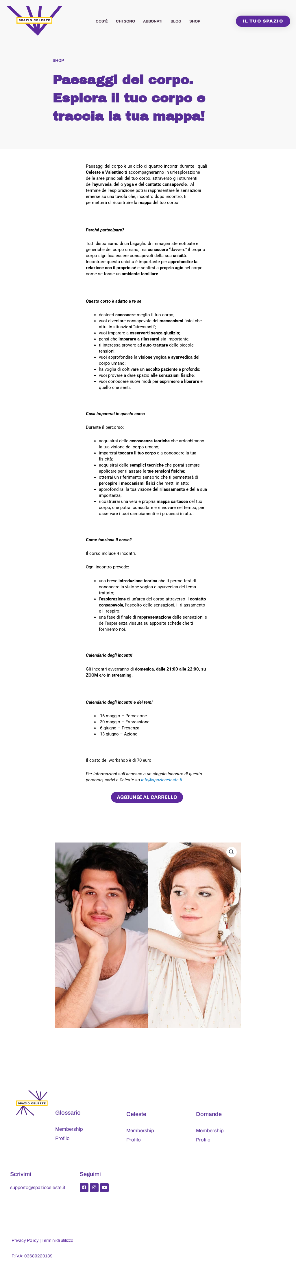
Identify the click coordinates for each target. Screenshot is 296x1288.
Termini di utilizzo (57, 1240)
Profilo (62, 1138)
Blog (176, 21)
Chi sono (125, 21)
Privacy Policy (25, 1240)
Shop (194, 21)
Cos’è (102, 21)
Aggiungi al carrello (147, 797)
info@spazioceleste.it (161, 779)
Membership (69, 1129)
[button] (231, 852)
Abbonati (152, 21)
